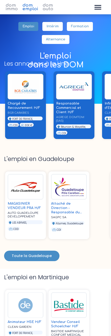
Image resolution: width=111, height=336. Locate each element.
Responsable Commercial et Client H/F (68, 108)
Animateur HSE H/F (24, 322)
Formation (80, 26)
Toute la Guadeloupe (31, 256)
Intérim (52, 26)
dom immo (12, 7)
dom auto (48, 7)
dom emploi (30, 7)
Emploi (28, 26)
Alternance (55, 39)
